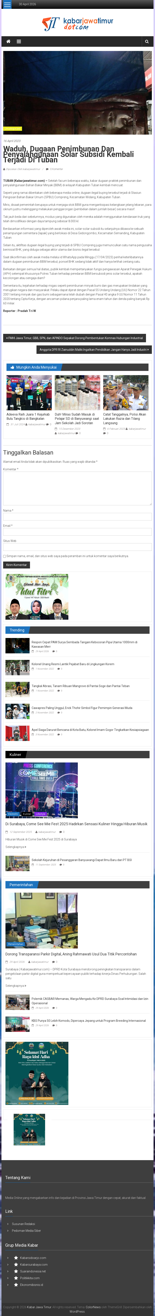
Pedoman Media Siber (26, 1230)
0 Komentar (54, 169)
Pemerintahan (15, 944)
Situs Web (9, 541)
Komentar (10, 469)
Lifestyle (40, 814)
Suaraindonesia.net (33, 1271)
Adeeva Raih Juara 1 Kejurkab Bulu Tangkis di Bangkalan (28, 416)
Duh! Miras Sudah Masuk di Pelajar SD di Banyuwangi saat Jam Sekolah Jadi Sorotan (77, 418)
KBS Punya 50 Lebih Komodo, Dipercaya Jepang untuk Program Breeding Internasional (89, 1020)
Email (8, 525)
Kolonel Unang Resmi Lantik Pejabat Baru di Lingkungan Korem (73, 664)
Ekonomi (13, 814)
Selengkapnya (15, 847)
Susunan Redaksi (23, 1224)
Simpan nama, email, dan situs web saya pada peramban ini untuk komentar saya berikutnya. (68, 556)
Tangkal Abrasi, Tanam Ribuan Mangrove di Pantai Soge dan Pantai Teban (81, 686)
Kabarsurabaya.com (34, 1264)
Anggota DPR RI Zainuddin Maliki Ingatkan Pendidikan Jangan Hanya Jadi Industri (93, 349)
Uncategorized (12, 128)
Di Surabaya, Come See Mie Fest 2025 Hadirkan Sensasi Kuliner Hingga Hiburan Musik (76, 824)
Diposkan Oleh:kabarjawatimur (23, 169)
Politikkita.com (30, 1278)
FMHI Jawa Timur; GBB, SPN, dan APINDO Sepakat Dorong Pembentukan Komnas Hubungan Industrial (75, 338)
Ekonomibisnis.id (31, 1285)
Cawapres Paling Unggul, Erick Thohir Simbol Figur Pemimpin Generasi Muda (82, 708)
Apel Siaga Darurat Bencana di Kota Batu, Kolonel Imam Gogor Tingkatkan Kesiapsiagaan (90, 730)
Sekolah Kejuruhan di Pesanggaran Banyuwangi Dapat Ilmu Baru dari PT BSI (82, 860)
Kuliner (27, 814)
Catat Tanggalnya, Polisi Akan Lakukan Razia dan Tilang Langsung (124, 418)
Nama (8, 510)
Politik (32, 944)
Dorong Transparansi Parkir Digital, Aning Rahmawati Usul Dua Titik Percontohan (71, 954)
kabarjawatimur (37, 424)
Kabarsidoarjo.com (33, 1258)
